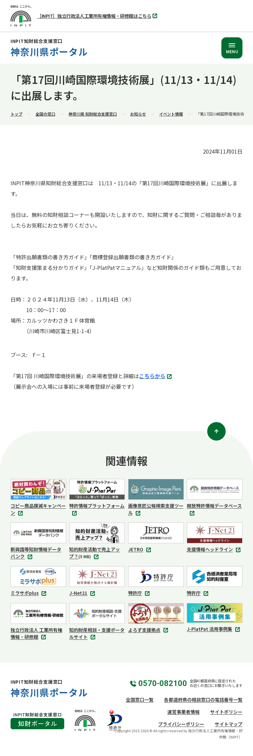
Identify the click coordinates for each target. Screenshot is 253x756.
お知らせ (138, 114)
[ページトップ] (216, 431)
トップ (16, 114)
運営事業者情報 (183, 711)
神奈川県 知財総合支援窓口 (93, 114)
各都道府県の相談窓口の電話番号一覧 (203, 699)
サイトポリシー (226, 711)
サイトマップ (228, 724)
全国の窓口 (45, 114)
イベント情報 (171, 114)
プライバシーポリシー (181, 724)
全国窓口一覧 (140, 699)
